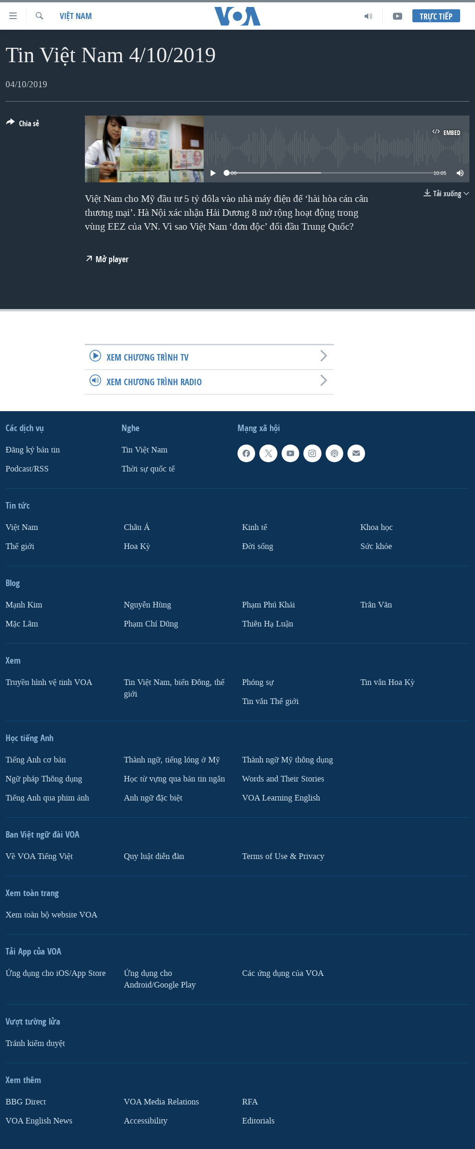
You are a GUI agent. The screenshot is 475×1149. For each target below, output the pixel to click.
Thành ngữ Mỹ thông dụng (287, 760)
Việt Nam (76, 16)
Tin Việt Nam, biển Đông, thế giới (174, 688)
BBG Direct (26, 1102)
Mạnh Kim (24, 605)
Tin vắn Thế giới (270, 701)
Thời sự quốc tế (148, 469)
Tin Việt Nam (144, 450)
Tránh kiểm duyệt (35, 1043)
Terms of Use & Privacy (283, 856)
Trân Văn (376, 605)
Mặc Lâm (22, 624)
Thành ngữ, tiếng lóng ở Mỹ (172, 760)
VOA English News (39, 1120)
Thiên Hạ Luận (267, 624)
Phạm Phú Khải (268, 605)
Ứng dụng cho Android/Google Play (160, 979)
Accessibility (145, 1120)
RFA (250, 1102)
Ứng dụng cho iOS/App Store (56, 973)
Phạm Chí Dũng (151, 624)
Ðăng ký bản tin (33, 450)
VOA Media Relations (161, 1102)
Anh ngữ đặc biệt (153, 798)
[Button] (22, 125)
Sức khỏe (376, 546)
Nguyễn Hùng (147, 605)
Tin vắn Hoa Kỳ (387, 682)
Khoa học (376, 527)
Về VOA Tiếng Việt (39, 856)
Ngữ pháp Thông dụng (44, 779)
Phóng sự (258, 682)
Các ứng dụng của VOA (283, 973)
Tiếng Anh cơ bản (36, 760)
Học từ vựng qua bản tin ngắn (174, 779)
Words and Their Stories (283, 779)
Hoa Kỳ (137, 546)
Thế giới (20, 546)
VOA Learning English (281, 798)
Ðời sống (257, 546)
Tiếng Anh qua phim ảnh (47, 798)
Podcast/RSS (27, 469)
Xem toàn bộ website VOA (51, 915)
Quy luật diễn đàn (154, 856)
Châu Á (137, 527)
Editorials (258, 1120)
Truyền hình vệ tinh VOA (49, 682)
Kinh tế (254, 527)
